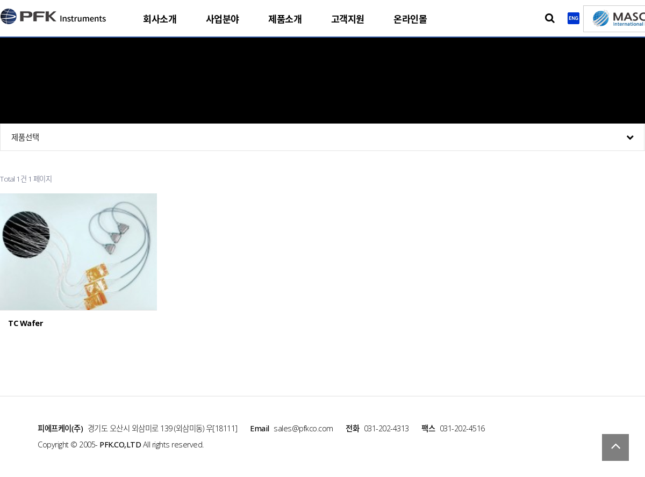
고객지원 (347, 19)
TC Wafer (25, 323)
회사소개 (159, 19)
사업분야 (222, 19)
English (573, 18)
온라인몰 (410, 19)
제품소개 (285, 19)
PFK (54, 14)
